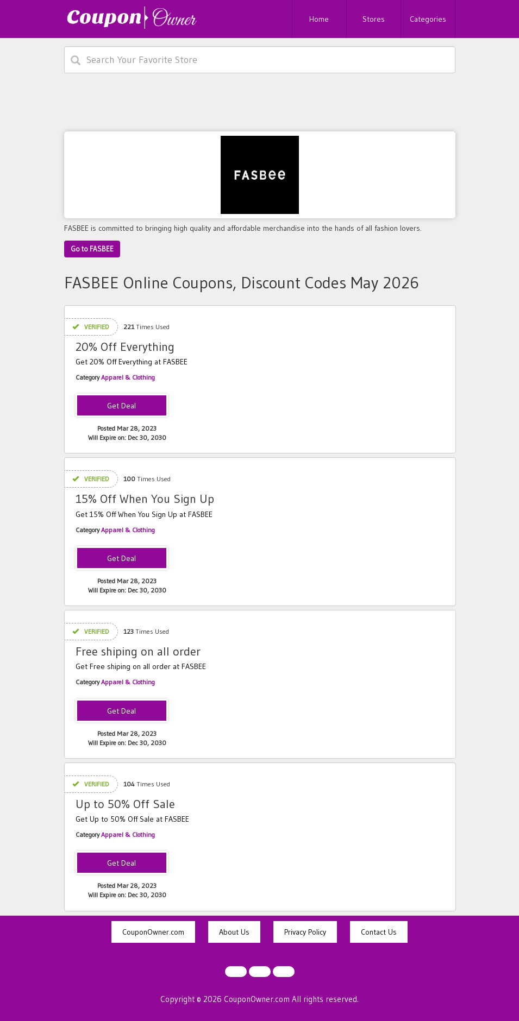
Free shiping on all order (138, 651)
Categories (428, 19)
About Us (234, 932)
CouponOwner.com (153, 932)
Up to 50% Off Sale (125, 804)
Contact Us (379, 932)
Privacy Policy (305, 932)
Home (319, 19)
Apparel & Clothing (128, 377)
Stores (373, 19)
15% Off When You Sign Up (145, 498)
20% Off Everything (125, 346)
